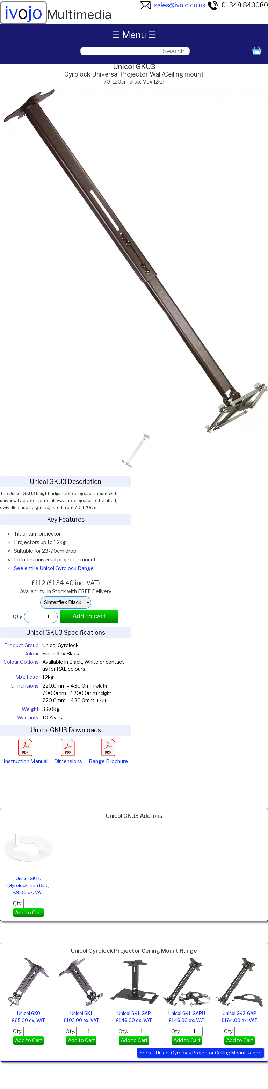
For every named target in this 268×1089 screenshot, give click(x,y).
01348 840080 (237, 5)
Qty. (28, 903)
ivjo (23, 12)
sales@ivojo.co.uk (173, 5)
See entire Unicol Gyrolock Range (54, 568)
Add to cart (89, 616)
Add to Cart (28, 912)
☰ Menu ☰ (134, 34)
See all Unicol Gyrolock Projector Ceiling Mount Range (200, 1052)
